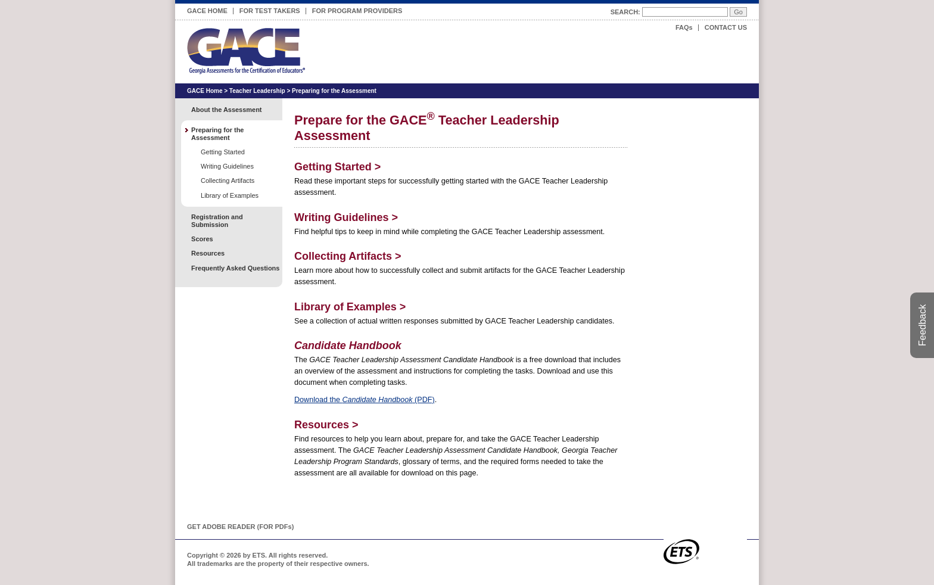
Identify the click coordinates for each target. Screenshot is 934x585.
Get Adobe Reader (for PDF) (240, 526)
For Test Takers (269, 9)
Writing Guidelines (346, 217)
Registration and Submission (217, 220)
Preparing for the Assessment (334, 91)
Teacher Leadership (257, 91)
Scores (202, 238)
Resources (326, 425)
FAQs (684, 27)
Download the (364, 400)
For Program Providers (357, 9)
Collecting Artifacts (347, 256)
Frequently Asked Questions (235, 268)
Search (624, 11)
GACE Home (207, 10)
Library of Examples (350, 307)
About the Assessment (226, 109)
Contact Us (726, 27)
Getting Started (337, 167)
